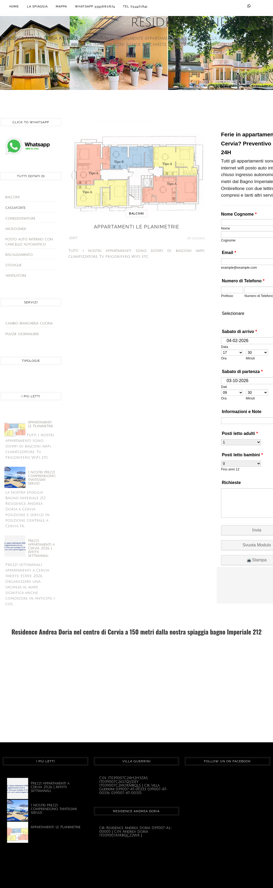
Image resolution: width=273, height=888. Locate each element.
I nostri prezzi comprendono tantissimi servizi (41, 477)
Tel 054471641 (135, 6)
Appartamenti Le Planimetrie (40, 424)
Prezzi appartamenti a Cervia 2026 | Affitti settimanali (41, 548)
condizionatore (20, 218)
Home (14, 6)
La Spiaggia (37, 6)
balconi (12, 197)
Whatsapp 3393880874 (95, 6)
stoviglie (13, 265)
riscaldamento (19, 255)
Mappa (61, 6)
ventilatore (15, 276)
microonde (15, 229)
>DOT (72, 238)
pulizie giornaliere (22, 334)
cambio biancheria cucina (29, 323)
